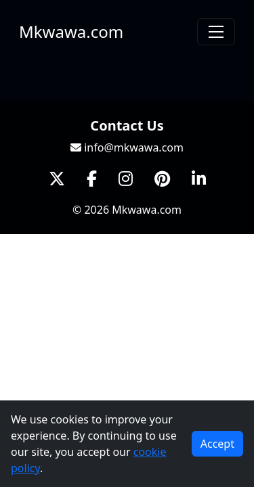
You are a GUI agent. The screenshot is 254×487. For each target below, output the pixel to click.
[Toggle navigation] (216, 31)
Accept (217, 443)
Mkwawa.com (71, 31)
